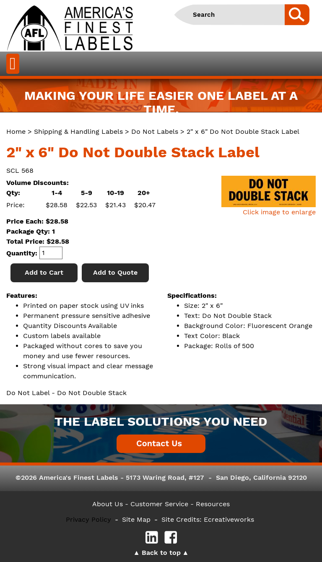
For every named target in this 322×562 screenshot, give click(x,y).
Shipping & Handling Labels (78, 131)
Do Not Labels (154, 131)
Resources (213, 504)
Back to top (161, 553)
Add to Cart (44, 272)
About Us (107, 504)
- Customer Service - (159, 504)
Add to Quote (115, 272)
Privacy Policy (88, 519)
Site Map (136, 519)
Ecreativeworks (229, 519)
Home (16, 131)
